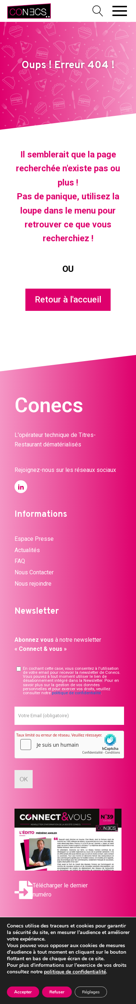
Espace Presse (34, 538)
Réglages (91, 992)
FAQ (20, 561)
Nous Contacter (34, 572)
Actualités (27, 550)
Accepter (23, 992)
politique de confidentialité (76, 693)
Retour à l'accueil (68, 299)
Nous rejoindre (33, 583)
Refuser (57, 992)
